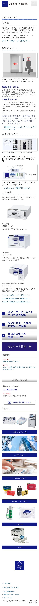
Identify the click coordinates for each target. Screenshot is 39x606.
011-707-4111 (12, 390)
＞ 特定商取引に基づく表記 (10, 587)
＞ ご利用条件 (6, 583)
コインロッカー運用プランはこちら (17, 188)
